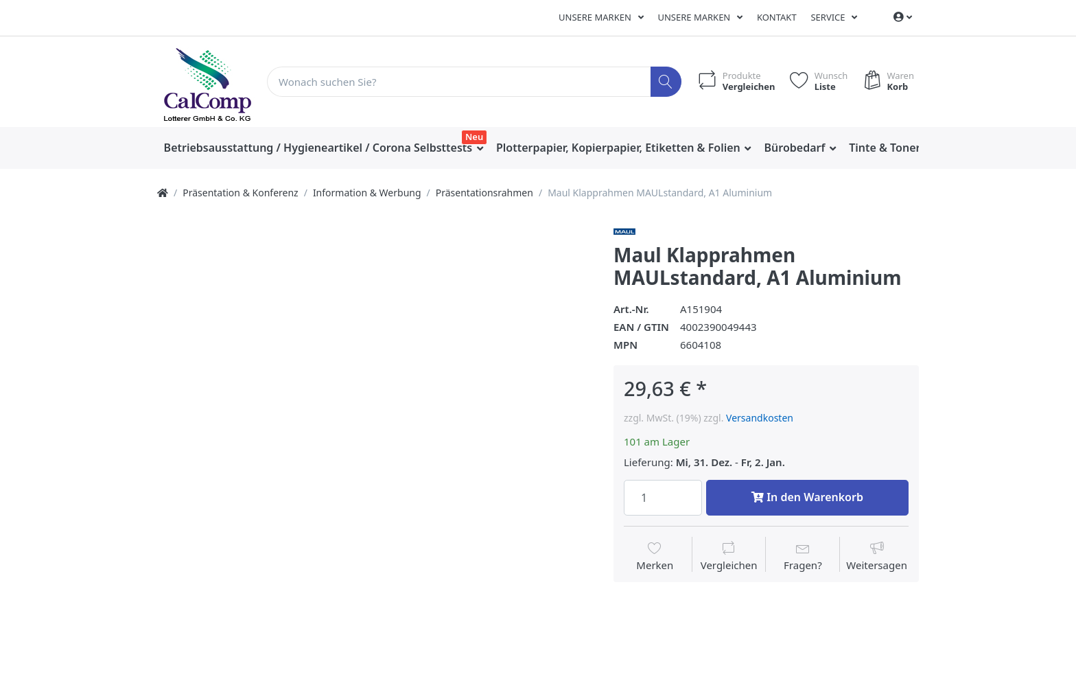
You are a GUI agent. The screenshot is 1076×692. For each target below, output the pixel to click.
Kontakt (777, 17)
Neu (474, 136)
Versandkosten (759, 417)
